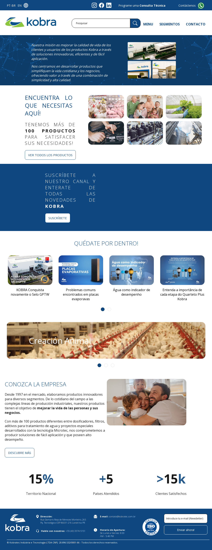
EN (20, 5)
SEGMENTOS (169, 24)
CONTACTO (195, 24)
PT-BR (11, 5)
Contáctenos (187, 5)
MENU (148, 24)
